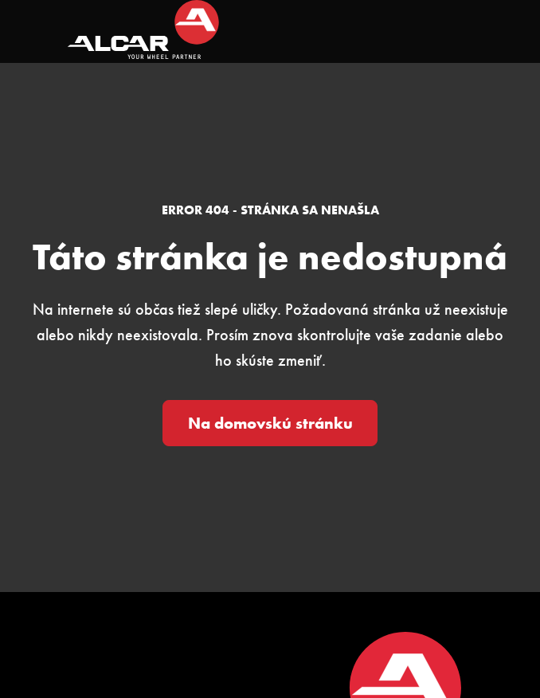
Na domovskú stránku (270, 423)
